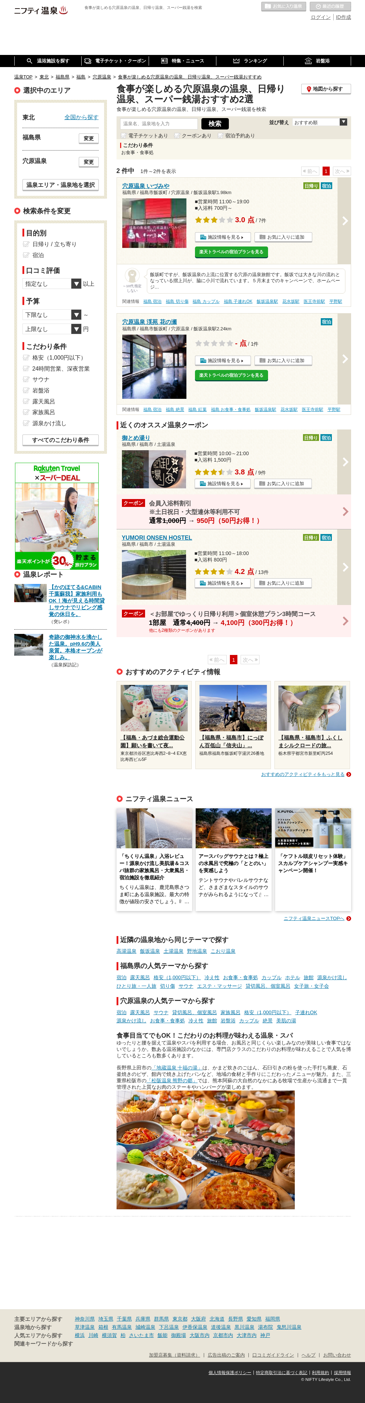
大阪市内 (200, 1335)
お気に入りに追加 (285, 237)
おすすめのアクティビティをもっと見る (303, 774)
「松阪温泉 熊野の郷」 (172, 1080)
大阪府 (198, 1319)
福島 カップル (205, 301)
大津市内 (247, 1335)
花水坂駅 (290, 301)
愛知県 (254, 1319)
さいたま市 (141, 1335)
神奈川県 (85, 1319)
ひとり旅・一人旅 (136, 986)
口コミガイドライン (273, 1355)
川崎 (93, 1335)
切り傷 (167, 986)
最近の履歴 (330, 7)
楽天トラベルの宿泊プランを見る (231, 251)
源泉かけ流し (332, 977)
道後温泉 (221, 1327)
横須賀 (109, 1335)
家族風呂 (231, 1012)
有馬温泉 (122, 1327)
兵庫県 (142, 1319)
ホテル (292, 977)
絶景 (268, 1020)
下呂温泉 (169, 1327)
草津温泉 (85, 1327)
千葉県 (124, 1319)
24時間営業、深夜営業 (61, 369)
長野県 (235, 1319)
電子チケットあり (148, 135)
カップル (272, 977)
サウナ (186, 986)
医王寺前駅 (314, 301)
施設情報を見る (224, 237)
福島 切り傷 (177, 301)
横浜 (80, 1335)
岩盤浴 (228, 1020)
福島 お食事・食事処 (231, 409)
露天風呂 (140, 977)
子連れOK (306, 1012)
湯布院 (265, 1327)
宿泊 (122, 977)
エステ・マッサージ (219, 986)
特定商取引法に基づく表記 (281, 1372)
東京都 (180, 1319)
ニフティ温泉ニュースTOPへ (314, 918)
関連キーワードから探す (43, 1344)
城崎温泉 (145, 1327)
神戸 (265, 1335)
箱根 (103, 1327)
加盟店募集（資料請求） (174, 1355)
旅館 (309, 977)
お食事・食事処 (240, 977)
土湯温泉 (174, 951)
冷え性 (212, 977)
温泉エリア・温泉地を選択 (60, 185)
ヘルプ (308, 1355)
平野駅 (335, 301)
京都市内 (223, 1335)
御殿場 (178, 1335)
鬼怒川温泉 (289, 1327)
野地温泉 (197, 951)
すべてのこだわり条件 (60, 440)
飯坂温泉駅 (267, 301)
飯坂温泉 (150, 951)
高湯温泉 (127, 951)
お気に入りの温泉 (283, 7)
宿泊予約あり (240, 135)
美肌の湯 (286, 1020)
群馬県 (161, 1319)
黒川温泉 (245, 1327)
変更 (89, 138)
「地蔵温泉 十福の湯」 (177, 1068)
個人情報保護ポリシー (230, 1372)
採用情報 (342, 1372)
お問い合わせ (337, 1355)
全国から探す (82, 117)
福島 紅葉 (197, 409)
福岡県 (272, 1319)
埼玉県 (105, 1319)
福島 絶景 (175, 409)
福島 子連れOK (238, 301)
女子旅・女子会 (311, 986)
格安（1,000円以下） (177, 977)
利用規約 (320, 1372)
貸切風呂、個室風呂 (268, 986)
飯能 (163, 1335)
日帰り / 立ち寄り (54, 244)
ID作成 (343, 17)
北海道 (217, 1319)
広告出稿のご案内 (226, 1355)
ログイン (321, 17)
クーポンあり (197, 135)
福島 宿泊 (152, 301)
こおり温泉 (223, 951)
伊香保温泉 (194, 1327)
